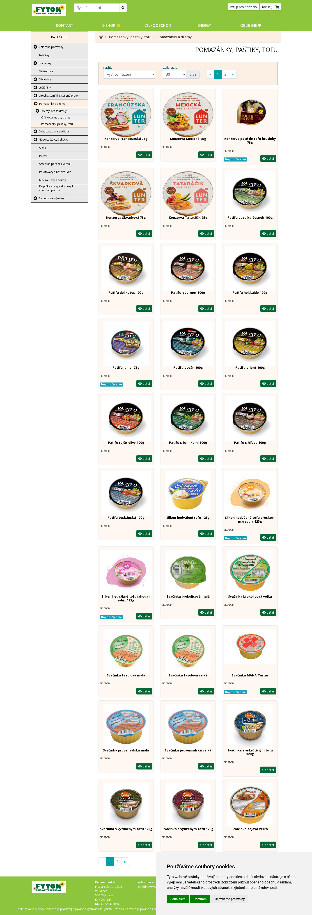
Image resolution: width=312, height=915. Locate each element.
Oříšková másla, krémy (55, 117)
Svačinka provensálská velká (188, 750)
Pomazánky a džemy (52, 104)
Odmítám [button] (200, 899)
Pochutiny (45, 63)
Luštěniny (45, 87)
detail (144, 154)
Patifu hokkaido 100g (250, 292)
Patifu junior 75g (126, 367)
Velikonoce (46, 71)
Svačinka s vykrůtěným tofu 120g (250, 752)
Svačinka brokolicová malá (188, 596)
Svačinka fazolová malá (126, 675)
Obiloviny (45, 79)
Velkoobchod (158, 25)
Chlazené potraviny (51, 47)
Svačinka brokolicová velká (250, 596)
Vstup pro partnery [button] (243, 7)
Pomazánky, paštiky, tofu (57, 124)
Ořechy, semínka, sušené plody (58, 96)
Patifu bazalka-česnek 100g (250, 217)
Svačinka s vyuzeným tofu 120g (188, 829)
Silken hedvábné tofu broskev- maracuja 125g (250, 519)
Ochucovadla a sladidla (54, 131)
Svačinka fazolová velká (188, 675)
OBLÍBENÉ (250, 25)
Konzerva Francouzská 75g (126, 139)
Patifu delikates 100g (126, 292)
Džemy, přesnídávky (54, 111)
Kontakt (64, 25)
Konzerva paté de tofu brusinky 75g (250, 141)
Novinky (44, 55)
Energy (204, 25)
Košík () (270, 7)
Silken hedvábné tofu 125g (188, 517)
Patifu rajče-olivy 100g (126, 442)
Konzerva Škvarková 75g (126, 217)
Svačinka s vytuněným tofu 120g (126, 829)
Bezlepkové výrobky (51, 198)
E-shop (111, 25)
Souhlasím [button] (178, 899)
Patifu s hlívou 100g (250, 442)
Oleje (42, 148)
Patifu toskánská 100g (126, 517)
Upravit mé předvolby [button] (230, 899)
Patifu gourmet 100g (188, 292)
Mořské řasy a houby (52, 180)
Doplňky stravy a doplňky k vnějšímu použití (56, 188)
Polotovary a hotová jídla (55, 172)
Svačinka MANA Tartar (250, 675)
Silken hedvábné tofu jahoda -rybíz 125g (126, 598)
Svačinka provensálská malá (126, 750)
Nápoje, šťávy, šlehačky (53, 139)
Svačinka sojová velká (250, 829)
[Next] (233, 74)
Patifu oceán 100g (188, 367)
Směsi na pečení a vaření (55, 164)
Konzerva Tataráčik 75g (188, 217)
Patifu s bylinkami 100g (188, 442)
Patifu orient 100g (250, 367)
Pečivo (43, 156)
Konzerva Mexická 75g (188, 139)
